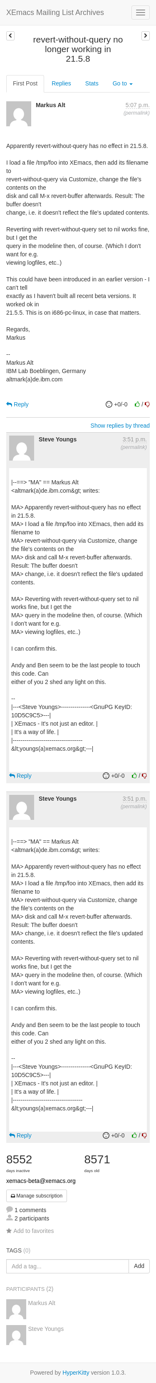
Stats (92, 83)
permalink (136, 113)
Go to (123, 83)
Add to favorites (30, 1231)
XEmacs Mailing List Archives (55, 12)
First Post (25, 83)
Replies (61, 83)
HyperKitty (75, 1372)
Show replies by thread (120, 425)
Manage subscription (36, 1196)
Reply (17, 404)
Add (139, 1266)
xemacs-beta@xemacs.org (41, 1181)
